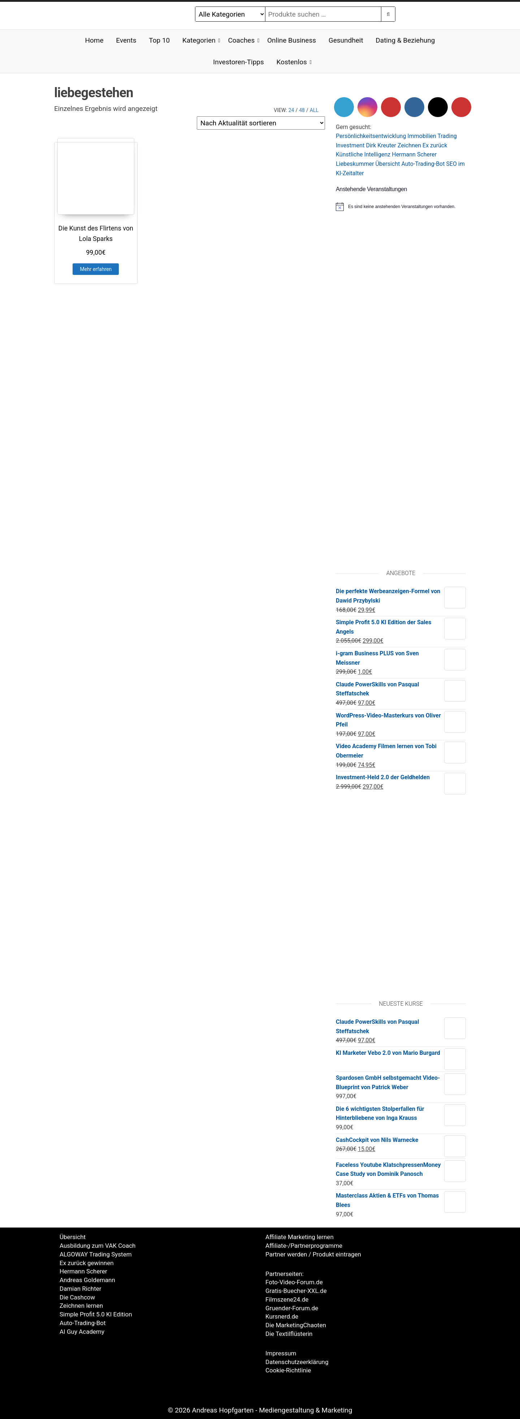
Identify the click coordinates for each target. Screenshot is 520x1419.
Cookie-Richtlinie (288, 1370)
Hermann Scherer (414, 154)
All (314, 110)
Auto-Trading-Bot (423, 163)
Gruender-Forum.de (291, 1308)
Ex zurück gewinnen (87, 1263)
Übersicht (388, 163)
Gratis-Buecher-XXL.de (296, 1290)
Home (94, 40)
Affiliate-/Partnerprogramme (303, 1245)
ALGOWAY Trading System (96, 1254)
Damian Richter (80, 1288)
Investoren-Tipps (238, 62)
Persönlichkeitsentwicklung (371, 136)
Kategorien (199, 40)
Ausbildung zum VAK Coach (97, 1245)
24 (291, 110)
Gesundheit (346, 40)
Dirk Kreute (380, 145)
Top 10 (159, 40)
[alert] (401, 206)
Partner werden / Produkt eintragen (313, 1254)
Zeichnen (409, 145)
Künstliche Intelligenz (363, 154)
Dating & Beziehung (405, 40)
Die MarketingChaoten (295, 1325)
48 (302, 110)
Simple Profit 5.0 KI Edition (96, 1314)
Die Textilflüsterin (288, 1333)
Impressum (280, 1353)
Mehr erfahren (96, 269)
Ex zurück (434, 145)
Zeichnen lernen (81, 1305)
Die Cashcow (77, 1297)
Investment (350, 145)
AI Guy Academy (82, 1331)
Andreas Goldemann (87, 1280)
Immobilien (421, 136)
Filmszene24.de (286, 1299)
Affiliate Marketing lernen (299, 1237)
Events (126, 40)
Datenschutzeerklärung (297, 1362)
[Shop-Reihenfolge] (261, 123)
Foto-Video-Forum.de (294, 1282)
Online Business (291, 40)
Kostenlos (292, 62)
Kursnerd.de (281, 1316)
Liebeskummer (355, 163)
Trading (447, 136)
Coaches (241, 40)
